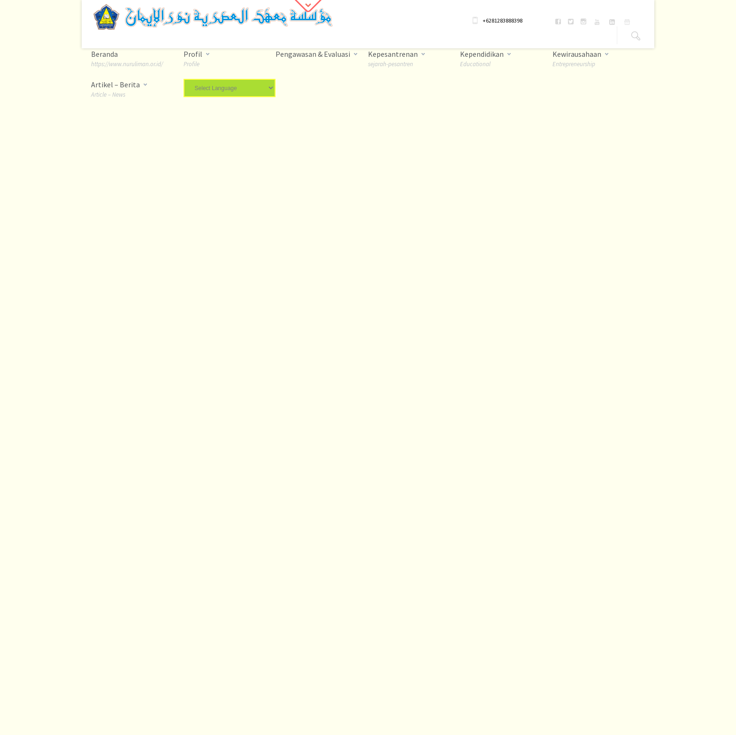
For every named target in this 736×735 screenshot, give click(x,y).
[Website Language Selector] (230, 88)
